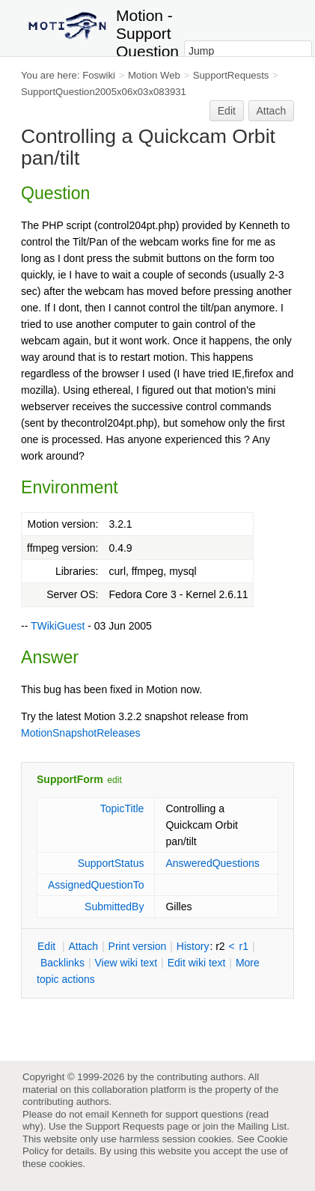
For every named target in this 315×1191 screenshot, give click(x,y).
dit (47, 946)
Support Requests (124, 1126)
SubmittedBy (114, 907)
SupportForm (70, 779)
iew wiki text (125, 963)
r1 (243, 946)
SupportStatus (111, 863)
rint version (137, 946)
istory (193, 946)
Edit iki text (197, 963)
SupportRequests (231, 75)
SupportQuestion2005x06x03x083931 (103, 91)
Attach (272, 111)
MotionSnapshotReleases (81, 733)
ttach (83, 946)
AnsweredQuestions (212, 863)
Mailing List (262, 1126)
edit (114, 780)
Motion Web (154, 75)
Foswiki (98, 75)
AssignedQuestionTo (96, 885)
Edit (227, 111)
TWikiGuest (58, 626)
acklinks (62, 963)
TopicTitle (122, 808)
